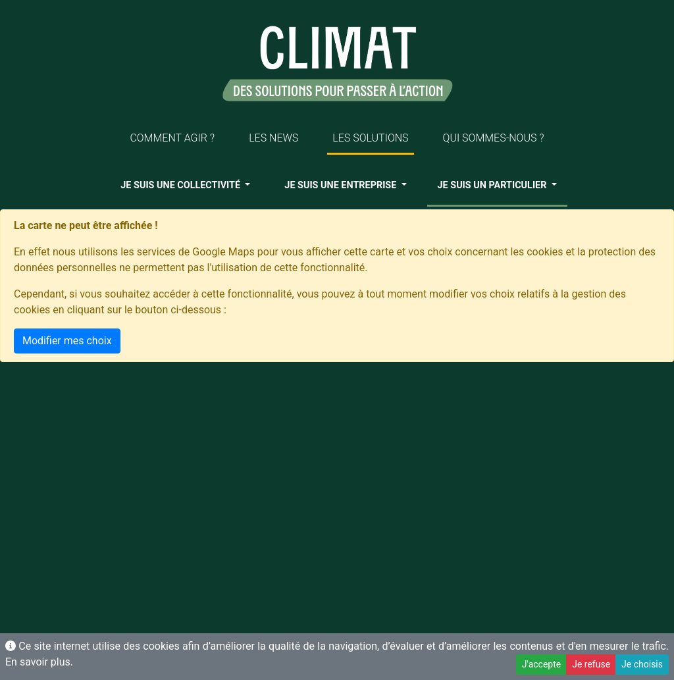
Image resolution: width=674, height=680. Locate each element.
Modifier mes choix (67, 340)
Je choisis (642, 664)
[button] (185, 185)
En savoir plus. (39, 662)
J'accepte (541, 664)
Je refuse (591, 664)
